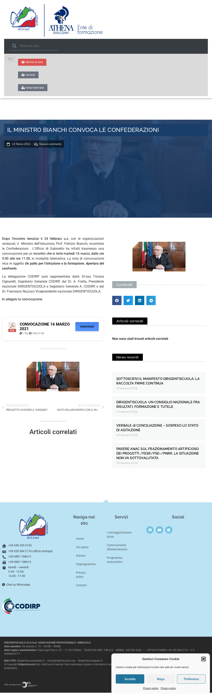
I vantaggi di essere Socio (119, 538)
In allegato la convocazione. (22, 302)
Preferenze (191, 679)
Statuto (81, 559)
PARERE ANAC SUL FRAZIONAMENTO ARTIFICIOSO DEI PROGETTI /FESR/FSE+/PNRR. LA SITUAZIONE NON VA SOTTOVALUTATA (157, 456)
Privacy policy (151, 688)
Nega (160, 679)
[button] (203, 659)
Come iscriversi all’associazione (117, 550)
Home (80, 542)
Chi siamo (82, 550)
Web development (21, 688)
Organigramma (86, 567)
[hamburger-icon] (10, 59)
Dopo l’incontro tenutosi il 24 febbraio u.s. (35, 242)
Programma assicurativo (115, 563)
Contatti (81, 588)
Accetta (130, 679)
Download (87, 329)
